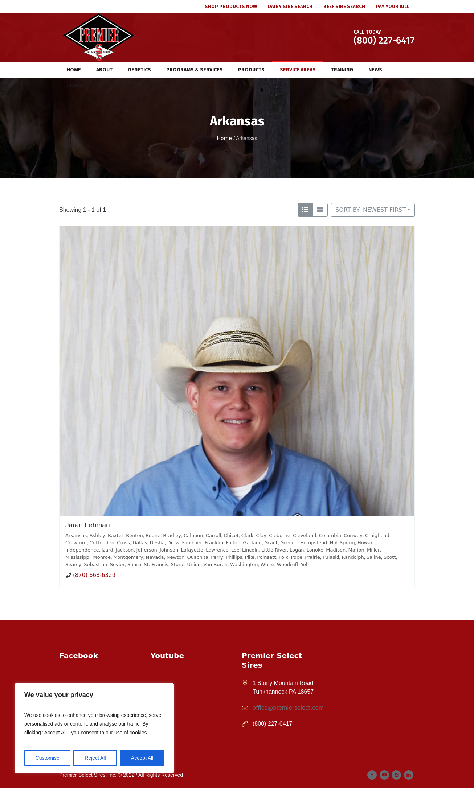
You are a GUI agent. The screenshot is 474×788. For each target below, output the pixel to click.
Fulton (233, 542)
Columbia (330, 535)
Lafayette (192, 550)
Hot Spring (342, 542)
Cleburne (279, 535)
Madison (336, 550)
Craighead (377, 535)
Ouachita (198, 557)
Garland (252, 542)
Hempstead (313, 542)
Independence (82, 550)
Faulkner (192, 542)
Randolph (353, 557)
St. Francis (156, 564)
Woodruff (287, 564)
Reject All (95, 758)
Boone (153, 535)
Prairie (312, 557)
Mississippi (77, 557)
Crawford (76, 542)
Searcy (73, 564)
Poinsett (266, 557)
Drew (173, 542)
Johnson (169, 550)
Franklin (214, 542)
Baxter (115, 535)
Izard (107, 550)
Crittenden (101, 542)
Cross (123, 542)
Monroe (102, 557)
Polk (283, 557)
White (267, 564)
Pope (296, 557)
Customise (48, 758)
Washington (244, 564)
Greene (288, 542)
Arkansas (76, 535)
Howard (366, 542)
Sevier (117, 564)
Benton (134, 535)
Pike (249, 557)
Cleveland (304, 535)
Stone (178, 564)
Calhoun (193, 535)
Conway (353, 535)
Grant (271, 542)
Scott (390, 557)
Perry (217, 557)
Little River (274, 550)
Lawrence (217, 550)
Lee (235, 550)
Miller (373, 550)
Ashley (97, 535)
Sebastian (95, 564)
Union (194, 564)
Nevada (155, 557)
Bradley (172, 535)
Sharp (134, 564)
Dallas (139, 542)
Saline (374, 557)
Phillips (234, 557)
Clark (247, 535)
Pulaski (331, 557)
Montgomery (128, 557)
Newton (176, 557)
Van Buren (215, 564)
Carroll (213, 535)
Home (224, 138)
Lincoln (250, 550)
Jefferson (146, 550)
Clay (261, 535)
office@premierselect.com (288, 708)
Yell (304, 564)
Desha (157, 542)
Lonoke (315, 550)
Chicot (231, 535)
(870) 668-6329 (94, 575)
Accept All (142, 758)
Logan (297, 550)
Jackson (125, 550)
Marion (356, 550)
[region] (94, 728)
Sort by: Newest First (370, 209)
